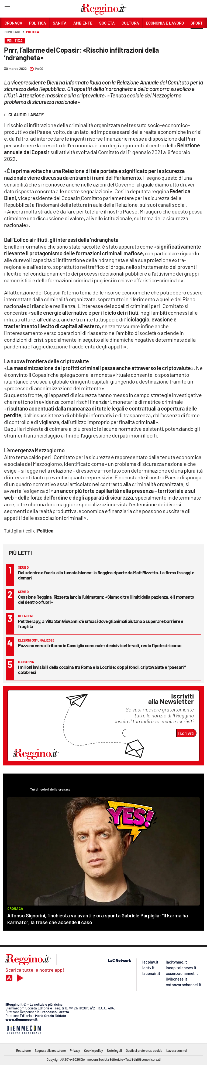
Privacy (75, 1050)
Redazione (23, 1050)
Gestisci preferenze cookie (144, 1050)
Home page (13, 32)
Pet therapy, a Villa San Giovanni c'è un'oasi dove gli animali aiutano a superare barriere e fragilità (100, 623)
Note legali (114, 1050)
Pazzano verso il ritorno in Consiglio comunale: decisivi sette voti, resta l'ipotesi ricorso (99, 645)
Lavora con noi (176, 1050)
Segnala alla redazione (50, 1050)
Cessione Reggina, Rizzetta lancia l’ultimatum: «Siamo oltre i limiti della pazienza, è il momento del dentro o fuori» (106, 599)
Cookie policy (93, 1050)
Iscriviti (186, 733)
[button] (197, 34)
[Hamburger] (7, 9)
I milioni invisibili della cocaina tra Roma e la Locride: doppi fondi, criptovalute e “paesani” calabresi (102, 669)
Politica (32, 32)
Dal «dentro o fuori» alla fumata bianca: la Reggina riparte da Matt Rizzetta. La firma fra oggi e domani (106, 575)
